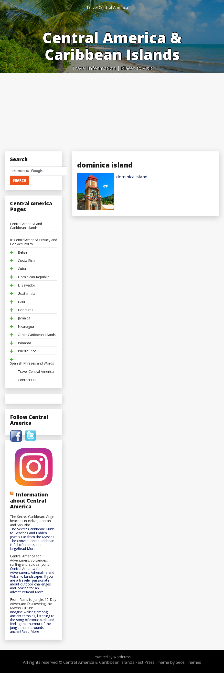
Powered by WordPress (112, 656)
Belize (22, 252)
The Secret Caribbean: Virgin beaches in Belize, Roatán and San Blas (32, 521)
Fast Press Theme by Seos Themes (168, 662)
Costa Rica (26, 261)
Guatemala (26, 294)
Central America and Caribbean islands (26, 226)
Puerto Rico (27, 351)
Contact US (27, 380)
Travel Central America (107, 7)
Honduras (25, 310)
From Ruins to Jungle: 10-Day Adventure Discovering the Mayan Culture (33, 604)
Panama (24, 343)
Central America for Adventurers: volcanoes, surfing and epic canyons (29, 560)
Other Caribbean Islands (37, 335)
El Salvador (26, 285)
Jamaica (24, 318)
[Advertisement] (112, 110)
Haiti (21, 302)
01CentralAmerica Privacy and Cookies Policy (33, 242)
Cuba (22, 269)
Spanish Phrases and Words (32, 363)
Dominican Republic (33, 277)
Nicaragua (26, 327)
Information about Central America (29, 500)
